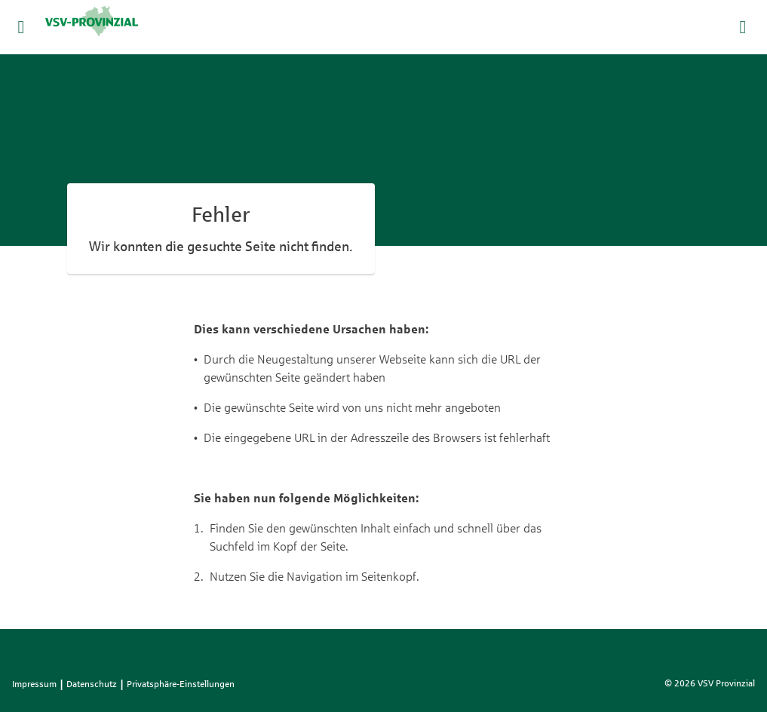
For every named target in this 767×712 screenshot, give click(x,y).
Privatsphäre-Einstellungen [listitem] (181, 684)
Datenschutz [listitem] (91, 684)
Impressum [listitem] (34, 684)
